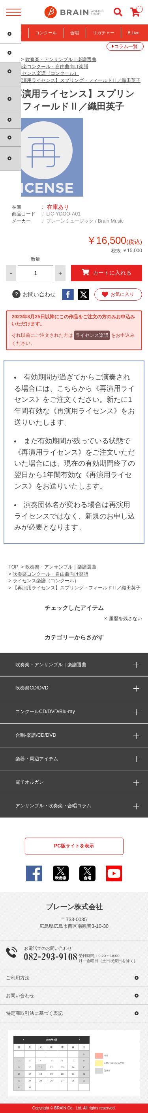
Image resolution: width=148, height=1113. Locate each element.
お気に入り (118, 294)
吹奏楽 (15, 32)
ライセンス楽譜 (92, 335)
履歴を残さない (125, 618)
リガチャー (103, 32)
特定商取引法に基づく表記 (34, 1013)
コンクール (46, 32)
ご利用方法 (18, 978)
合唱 (74, 32)
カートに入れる (106, 272)
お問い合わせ (34, 294)
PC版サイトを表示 (74, 846)
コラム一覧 (126, 46)
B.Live (133, 32)
